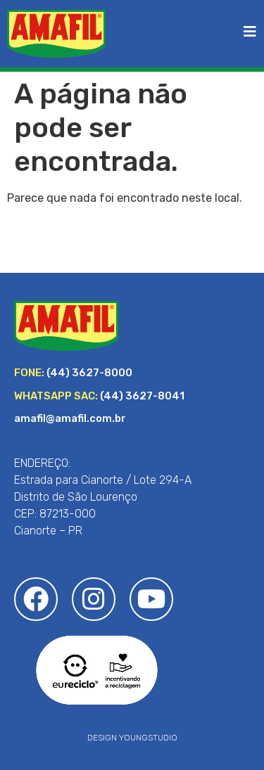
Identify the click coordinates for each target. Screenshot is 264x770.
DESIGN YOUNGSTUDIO (132, 738)
